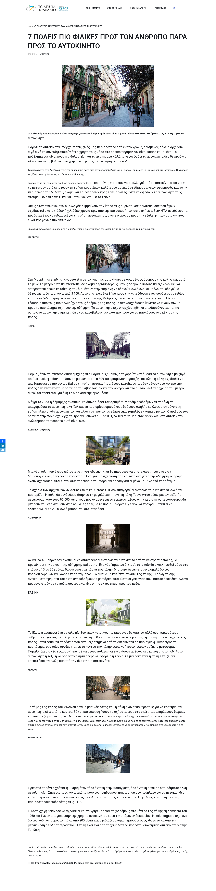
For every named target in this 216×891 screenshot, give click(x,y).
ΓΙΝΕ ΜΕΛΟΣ (160, 8)
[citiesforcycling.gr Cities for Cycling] (48, 8)
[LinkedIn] (2, 445)
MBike (62, 887)
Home (30, 26)
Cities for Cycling (35, 887)
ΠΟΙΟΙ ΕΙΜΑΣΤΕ (92, 8)
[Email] (2, 450)
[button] (122, 8)
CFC (33, 54)
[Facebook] (2, 441)
